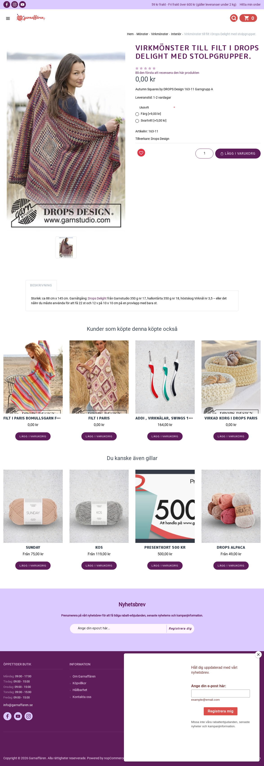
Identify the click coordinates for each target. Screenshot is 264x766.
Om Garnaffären (84, 676)
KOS (99, 547)
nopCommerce (114, 758)
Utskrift (144, 107)
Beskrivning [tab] (41, 285)
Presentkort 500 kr (165, 547)
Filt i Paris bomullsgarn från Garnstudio (46, 418)
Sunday (33, 547)
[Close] (258, 682)
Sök (141, 676)
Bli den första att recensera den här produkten (167, 73)
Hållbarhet (80, 690)
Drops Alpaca (231, 547)
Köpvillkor (79, 683)
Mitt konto (212, 676)
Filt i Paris (99, 418)
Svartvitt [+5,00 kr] (153, 120)
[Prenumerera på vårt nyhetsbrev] (132, 629)
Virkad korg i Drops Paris (230, 418)
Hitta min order (250, 4)
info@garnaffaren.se (18, 705)
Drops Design (160, 139)
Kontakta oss (82, 697)
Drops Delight (97, 298)
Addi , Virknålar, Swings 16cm (166, 418)
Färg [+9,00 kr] (151, 114)
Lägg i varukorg (237, 153)
